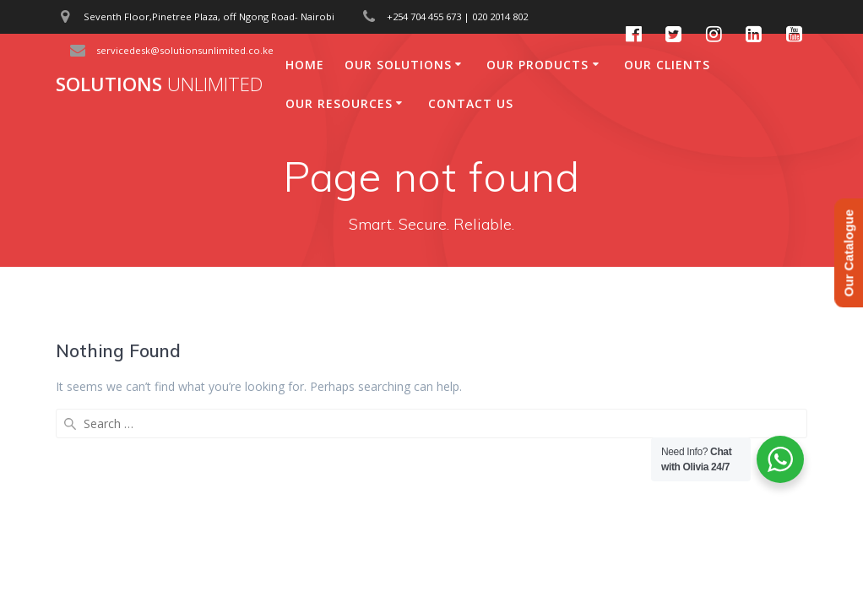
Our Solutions (398, 65)
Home (304, 65)
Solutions (159, 84)
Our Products (537, 65)
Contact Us (470, 103)
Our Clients (667, 65)
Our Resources (339, 103)
